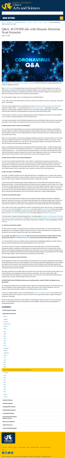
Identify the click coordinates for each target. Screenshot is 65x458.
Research (6, 321)
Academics (9, 22)
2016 (5, 382)
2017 (5, 380)
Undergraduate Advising (9, 406)
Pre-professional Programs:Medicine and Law (10, 417)
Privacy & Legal (21, 447)
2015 (5, 384)
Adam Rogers (26, 212)
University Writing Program (10, 428)
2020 (40, 22)
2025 (5, 333)
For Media (10, 447)
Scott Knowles (9, 88)
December (6, 348)
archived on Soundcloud (36, 107)
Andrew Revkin (46, 209)
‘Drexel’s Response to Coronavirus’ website (21, 83)
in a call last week (26, 209)
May (5, 362)
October (5, 350)
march (45, 22)
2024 (5, 336)
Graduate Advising (7, 400)
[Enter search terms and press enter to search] (32, 13)
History (30, 22)
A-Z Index (4, 447)
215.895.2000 (36, 456)
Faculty (5, 326)
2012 (5, 391)
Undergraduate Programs (9, 410)
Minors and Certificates (9, 421)
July (4, 357)
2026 (5, 331)
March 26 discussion (50, 212)
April (5, 364)
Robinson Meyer (7, 209)
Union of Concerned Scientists (42, 292)
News (35, 22)
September (6, 353)
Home (3, 22)
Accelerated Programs (8, 413)
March (5, 367)
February (6, 372)
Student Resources (8, 425)
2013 (5, 389)
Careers (15, 447)
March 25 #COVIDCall (14, 212)
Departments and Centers (20, 22)
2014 (5, 387)
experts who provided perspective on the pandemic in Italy (45, 218)
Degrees (6, 319)
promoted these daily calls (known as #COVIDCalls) (47, 106)
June (5, 360)
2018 (5, 377)
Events (5, 394)
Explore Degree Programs (9, 310)
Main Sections (9, 18)
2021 (5, 343)
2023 (5, 338)
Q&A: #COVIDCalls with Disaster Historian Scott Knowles (17, 369)
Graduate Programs (8, 403)
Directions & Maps (35, 447)
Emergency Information (45, 447)
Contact (5, 396)
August (5, 355)
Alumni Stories (7, 324)
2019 (5, 375)
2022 (5, 340)
